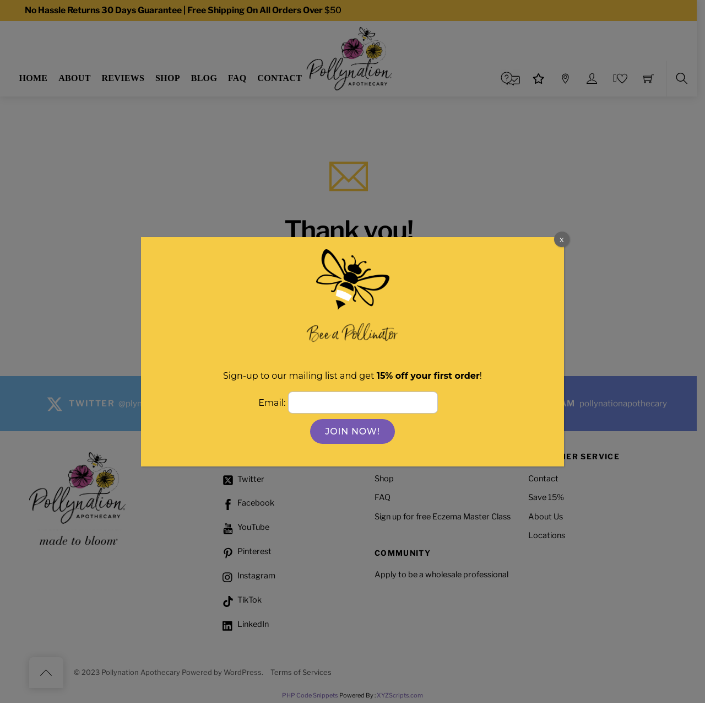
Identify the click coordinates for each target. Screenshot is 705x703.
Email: (273, 403)
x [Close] (562, 239)
